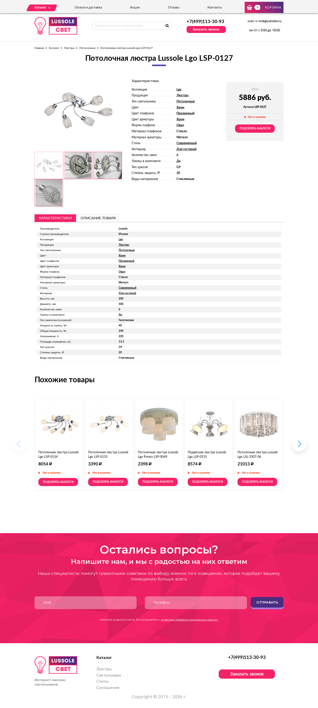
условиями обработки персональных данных (189, 619)
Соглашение (108, 688)
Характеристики (55, 218)
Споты (102, 682)
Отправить (267, 602)
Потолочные (87, 48)
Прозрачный (185, 113)
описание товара (98, 218)
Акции (135, 7)
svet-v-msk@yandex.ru (264, 21)
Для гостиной (186, 149)
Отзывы (173, 7)
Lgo (178, 89)
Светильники (108, 675)
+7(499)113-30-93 (205, 22)
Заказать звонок (206, 29)
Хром (180, 107)
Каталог (54, 48)
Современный (186, 143)
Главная (39, 48)
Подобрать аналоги (255, 128)
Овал (180, 125)
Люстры (69, 48)
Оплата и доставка (88, 7)
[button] (299, 446)
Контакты (214, 7)
